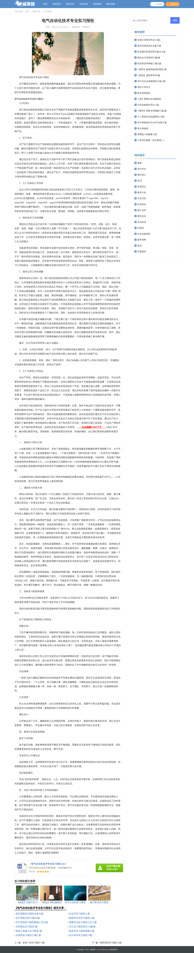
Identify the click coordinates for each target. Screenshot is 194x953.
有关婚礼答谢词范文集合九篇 (151, 52)
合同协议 (83, 4)
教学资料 (110, 4)
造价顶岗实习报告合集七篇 (29, 913)
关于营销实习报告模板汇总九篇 (32, 922)
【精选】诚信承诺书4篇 (148, 75)
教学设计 (141, 175)
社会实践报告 (143, 234)
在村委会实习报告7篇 (27, 926)
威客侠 (92, 950)
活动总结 (141, 222)
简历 (139, 246)
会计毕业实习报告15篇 (80, 935)
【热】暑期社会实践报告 (149, 99)
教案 (139, 163)
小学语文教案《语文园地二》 (151, 140)
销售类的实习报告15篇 (110, 942)
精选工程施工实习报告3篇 (29, 931)
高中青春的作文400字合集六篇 (152, 122)
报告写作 (70, 4)
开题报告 (141, 251)
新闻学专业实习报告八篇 (81, 918)
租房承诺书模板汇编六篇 (149, 63)
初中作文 (141, 169)
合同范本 (141, 204)
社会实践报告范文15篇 (148, 105)
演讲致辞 (97, 4)
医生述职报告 (143, 93)
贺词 (139, 181)
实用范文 (56, 4)
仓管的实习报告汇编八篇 (28, 935)
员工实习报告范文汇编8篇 (82, 926)
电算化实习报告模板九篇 (81, 931)
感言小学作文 (143, 87)
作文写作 (141, 198)
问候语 (140, 228)
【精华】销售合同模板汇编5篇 (152, 111)
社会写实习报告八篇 (79, 913)
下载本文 (86, 27)
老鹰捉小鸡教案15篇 (147, 134)
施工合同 (141, 210)
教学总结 (141, 216)
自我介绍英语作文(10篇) (148, 40)
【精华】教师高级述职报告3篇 (152, 69)
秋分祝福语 (142, 128)
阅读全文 (76, 27)
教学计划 (141, 192)
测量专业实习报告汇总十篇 (83, 922)
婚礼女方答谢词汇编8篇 (148, 57)
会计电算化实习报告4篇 (28, 918)
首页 (45, 4)
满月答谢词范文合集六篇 (149, 46)
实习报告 (48, 12)
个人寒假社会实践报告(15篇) (151, 116)
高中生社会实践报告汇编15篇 (151, 81)
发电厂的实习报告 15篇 (34, 942)
